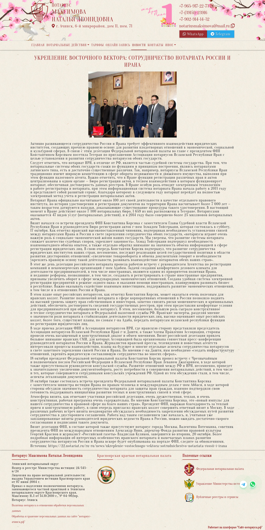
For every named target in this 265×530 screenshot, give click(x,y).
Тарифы (97, 45)
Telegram (220, 34)
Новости (139, 45)
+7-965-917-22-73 (196, 6)
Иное (169, 45)
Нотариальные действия (66, 45)
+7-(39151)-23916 (193, 12)
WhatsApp (193, 34)
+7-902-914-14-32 (194, 19)
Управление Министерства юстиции (214, 484)
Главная (38, 45)
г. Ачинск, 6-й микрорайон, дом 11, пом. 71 (92, 26)
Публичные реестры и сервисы (211, 497)
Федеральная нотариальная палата (214, 469)
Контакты (155, 45)
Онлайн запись (118, 45)
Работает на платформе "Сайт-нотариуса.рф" (235, 527)
